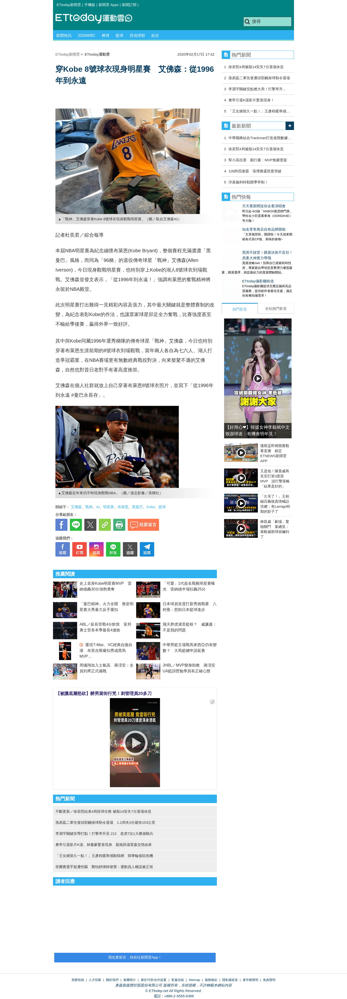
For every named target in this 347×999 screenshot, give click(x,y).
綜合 (155, 35)
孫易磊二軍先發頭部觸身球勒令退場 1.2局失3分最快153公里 (105, 822)
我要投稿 (78, 980)
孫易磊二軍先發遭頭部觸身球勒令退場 (259, 78)
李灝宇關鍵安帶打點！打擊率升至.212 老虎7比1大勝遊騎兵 (104, 833)
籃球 (119, 35)
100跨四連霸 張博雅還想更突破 (254, 171)
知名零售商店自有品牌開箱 (243, 224)
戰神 (89, 507)
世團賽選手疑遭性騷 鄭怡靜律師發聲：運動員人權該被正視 (104, 867)
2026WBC (86, 35)
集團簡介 (129, 980)
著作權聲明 (250, 980)
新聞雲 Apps (109, 5)
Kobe (151, 507)
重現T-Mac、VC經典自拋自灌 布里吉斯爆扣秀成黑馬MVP (106, 650)
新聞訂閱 (129, 5)
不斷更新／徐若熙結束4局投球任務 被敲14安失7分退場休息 (103, 811)
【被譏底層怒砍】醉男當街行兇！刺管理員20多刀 (104, 693)
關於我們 (112, 980)
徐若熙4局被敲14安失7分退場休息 (255, 67)
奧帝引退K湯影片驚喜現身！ (251, 100)
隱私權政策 (230, 980)
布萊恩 (123, 507)
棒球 (105, 35)
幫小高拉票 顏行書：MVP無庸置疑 (259, 160)
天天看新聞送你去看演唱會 (243, 206)
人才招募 (95, 980)
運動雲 (97, 18)
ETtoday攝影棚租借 (237, 271)
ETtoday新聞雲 (69, 5)
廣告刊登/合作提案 (154, 980)
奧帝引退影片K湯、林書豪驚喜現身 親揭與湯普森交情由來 (103, 845)
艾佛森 (76, 507)
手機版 (89, 5)
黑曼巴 (137, 507)
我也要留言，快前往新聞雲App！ (135, 957)
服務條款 (211, 980)
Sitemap (194, 980)
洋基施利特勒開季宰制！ (248, 182)
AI (98, 507)
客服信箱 (177, 980)
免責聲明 (269, 980)
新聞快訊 (64, 35)
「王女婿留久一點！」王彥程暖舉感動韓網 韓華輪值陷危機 (104, 856)
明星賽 (108, 507)
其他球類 (137, 35)
